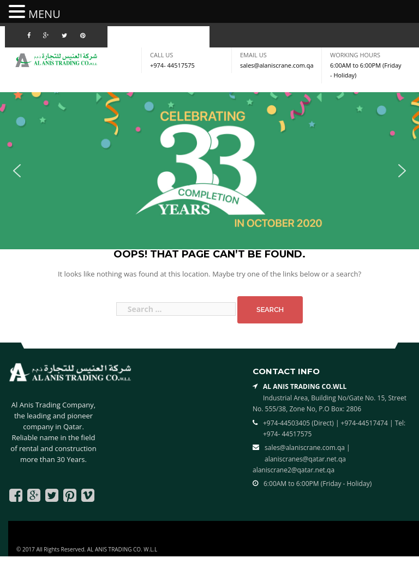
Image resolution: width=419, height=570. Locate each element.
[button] (17, 170)
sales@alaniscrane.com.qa (277, 65)
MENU (44, 14)
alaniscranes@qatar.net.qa (305, 459)
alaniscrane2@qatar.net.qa (293, 470)
